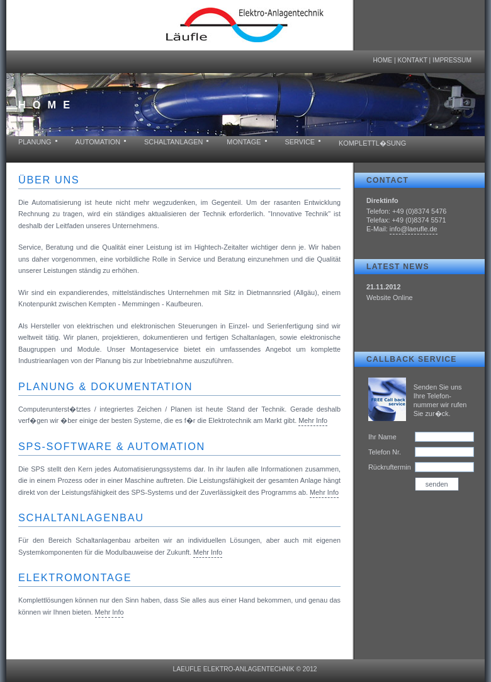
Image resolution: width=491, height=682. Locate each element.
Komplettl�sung (372, 143)
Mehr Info (312, 420)
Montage (244, 142)
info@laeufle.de (413, 229)
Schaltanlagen (173, 142)
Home (382, 60)
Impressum (451, 60)
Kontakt (412, 60)
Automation (98, 142)
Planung (35, 142)
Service (300, 142)
